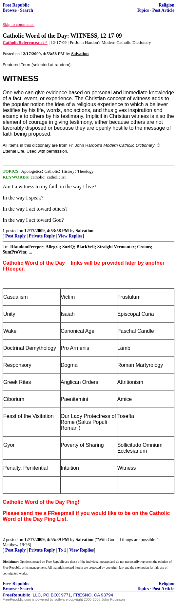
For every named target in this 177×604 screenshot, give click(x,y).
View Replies (70, 236)
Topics (143, 10)
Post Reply (15, 236)
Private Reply (42, 236)
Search (26, 10)
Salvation (84, 230)
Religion (166, 5)
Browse (10, 10)
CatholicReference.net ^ (25, 42)
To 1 (62, 550)
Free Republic (16, 5)
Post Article (163, 10)
